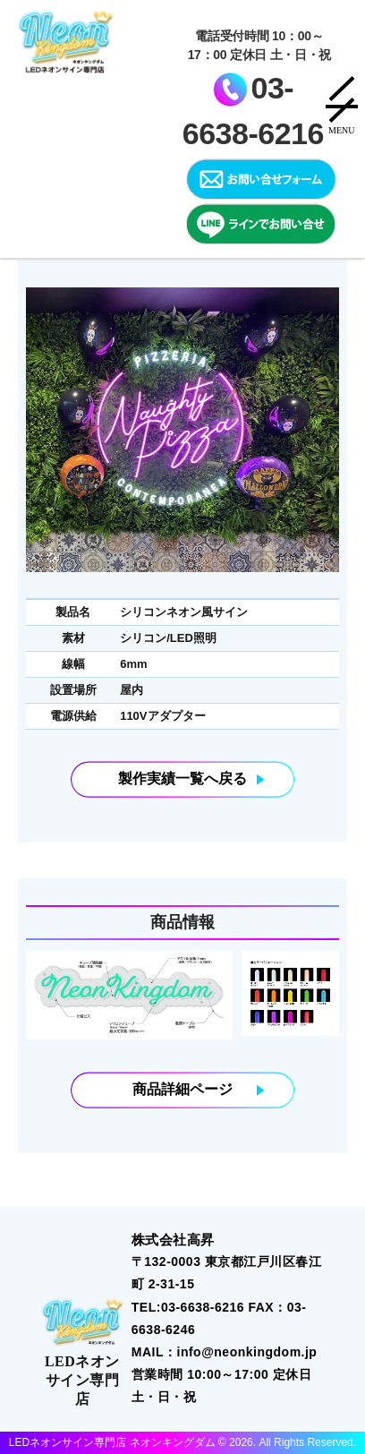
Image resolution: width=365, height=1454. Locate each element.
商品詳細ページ (182, 1090)
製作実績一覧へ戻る (182, 778)
